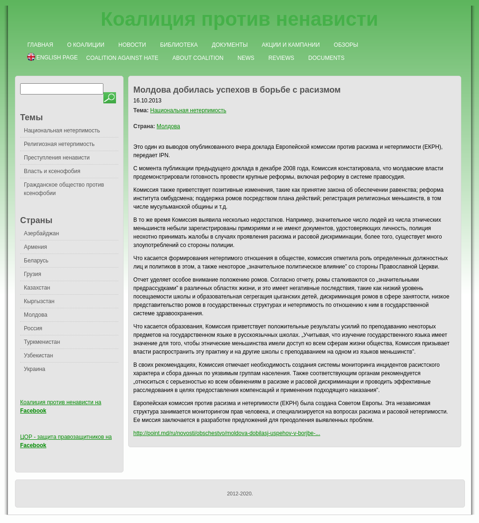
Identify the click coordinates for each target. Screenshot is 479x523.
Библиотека (179, 45)
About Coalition (198, 58)
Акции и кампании (291, 45)
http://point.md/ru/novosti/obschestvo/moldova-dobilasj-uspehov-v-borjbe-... (226, 433)
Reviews (281, 58)
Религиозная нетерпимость (59, 144)
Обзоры (346, 45)
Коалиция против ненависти (239, 19)
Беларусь (36, 260)
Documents (326, 58)
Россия (33, 328)
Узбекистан (38, 355)
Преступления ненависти (57, 157)
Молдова (35, 315)
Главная (40, 45)
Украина (34, 369)
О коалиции (86, 45)
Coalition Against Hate (122, 58)
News (246, 58)
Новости (132, 45)
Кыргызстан (39, 301)
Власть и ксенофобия (52, 171)
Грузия (32, 274)
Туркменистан (42, 342)
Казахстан (37, 287)
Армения (35, 247)
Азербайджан (41, 233)
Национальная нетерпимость (62, 130)
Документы (230, 45)
